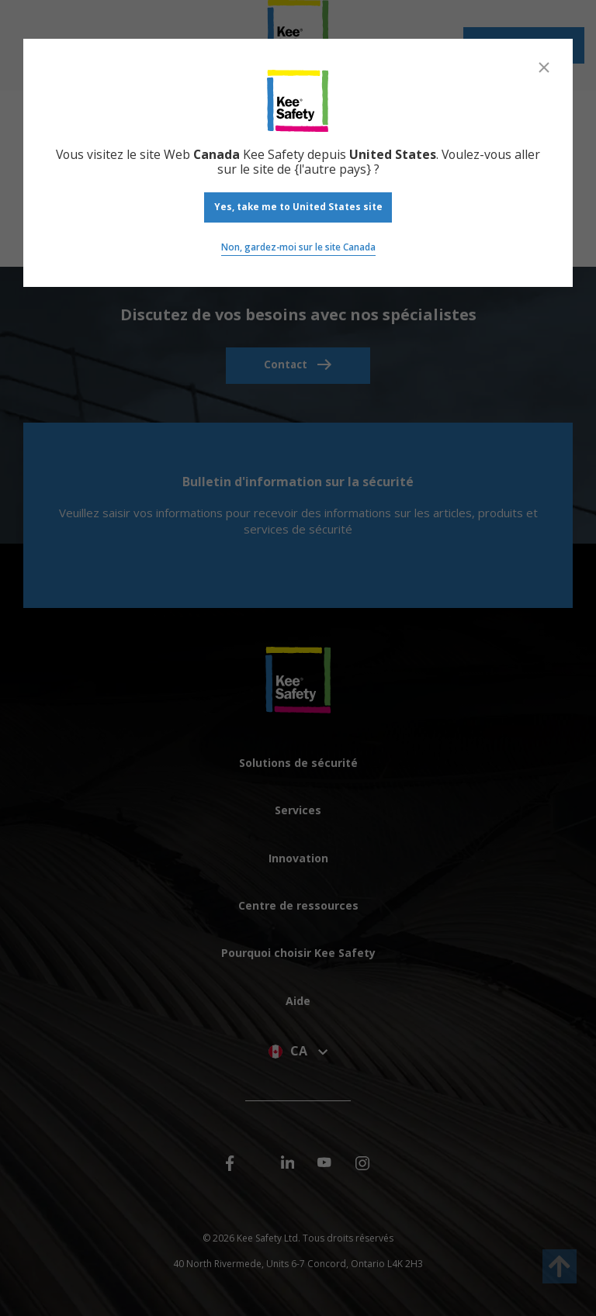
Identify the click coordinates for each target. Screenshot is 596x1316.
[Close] (544, 67)
